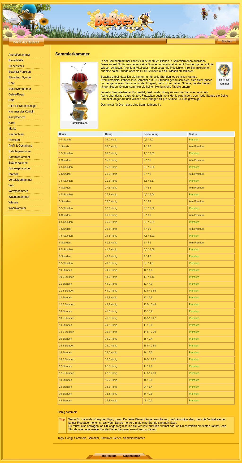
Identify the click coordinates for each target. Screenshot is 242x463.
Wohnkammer (17, 208)
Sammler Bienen (110, 438)
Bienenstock (16, 66)
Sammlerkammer (19, 157)
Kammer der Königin (21, 111)
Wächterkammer (19, 196)
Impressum (109, 456)
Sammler (93, 438)
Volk (11, 185)
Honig (69, 438)
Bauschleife (16, 60)
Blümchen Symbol (20, 77)
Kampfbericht (17, 117)
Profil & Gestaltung (20, 145)
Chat (11, 83)
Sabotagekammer (20, 151)
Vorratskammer (18, 191)
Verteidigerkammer (20, 179)
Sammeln (80, 438)
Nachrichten (16, 134)
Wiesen (13, 202)
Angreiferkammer (19, 54)
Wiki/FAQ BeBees (26, 42)
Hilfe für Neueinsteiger (23, 106)
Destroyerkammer (20, 88)
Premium (14, 140)
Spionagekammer (20, 168)
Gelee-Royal (16, 94)
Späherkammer (18, 162)
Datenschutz (131, 456)
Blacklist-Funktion (20, 71)
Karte (12, 123)
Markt (12, 128)
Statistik (13, 174)
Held (11, 100)
